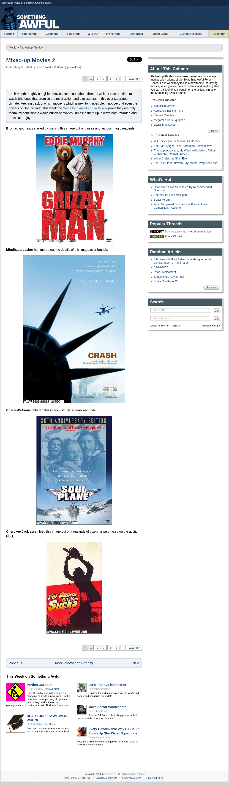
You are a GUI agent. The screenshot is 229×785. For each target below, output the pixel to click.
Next (136, 663)
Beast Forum (162, 199)
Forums (9, 33)
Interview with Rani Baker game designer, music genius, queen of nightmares (183, 261)
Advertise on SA (211, 325)
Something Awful (10, 3)
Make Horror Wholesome (107, 707)
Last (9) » (134, 78)
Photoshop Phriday (31, 47)
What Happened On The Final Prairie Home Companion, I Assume (180, 206)
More (214, 130)
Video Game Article (99, 737)
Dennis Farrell (51, 689)
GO (217, 310)
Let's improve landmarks (107, 685)
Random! (212, 287)
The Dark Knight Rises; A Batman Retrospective (183, 146)
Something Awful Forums (38, 3)
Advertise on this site (106, 778)
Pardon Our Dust (39, 685)
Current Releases (191, 33)
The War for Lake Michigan (170, 195)
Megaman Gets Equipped (169, 120)
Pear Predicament (165, 272)
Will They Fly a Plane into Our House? (177, 141)
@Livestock (73, 67)
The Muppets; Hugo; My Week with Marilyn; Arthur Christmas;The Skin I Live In (184, 152)
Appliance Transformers (168, 110)
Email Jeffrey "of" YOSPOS (165, 325)
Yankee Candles (164, 115)
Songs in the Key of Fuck (169, 276)
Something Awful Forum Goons (85, 108)
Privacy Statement (131, 778)
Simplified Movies (164, 106)
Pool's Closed (173, 236)
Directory (219, 33)
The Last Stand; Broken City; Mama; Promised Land (185, 163)
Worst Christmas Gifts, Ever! (171, 158)
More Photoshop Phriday (74, 663)
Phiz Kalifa (50, 724)
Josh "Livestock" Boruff (50, 67)
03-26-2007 (161, 267)
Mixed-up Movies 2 (30, 60)
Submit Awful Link (154, 778)
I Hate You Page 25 (165, 281)
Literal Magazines (164, 124)
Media (12, 47)
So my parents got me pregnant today (188, 231)
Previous (15, 663)
